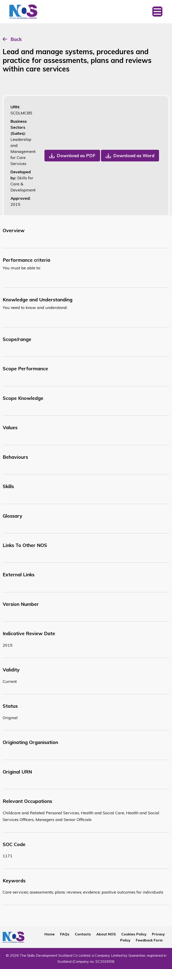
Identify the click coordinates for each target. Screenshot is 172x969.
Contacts (83, 934)
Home (49, 934)
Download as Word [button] (133, 155)
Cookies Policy (134, 934)
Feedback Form (149, 940)
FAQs (64, 934)
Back (16, 39)
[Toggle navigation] (157, 11)
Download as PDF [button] (76, 155)
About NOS (106, 934)
